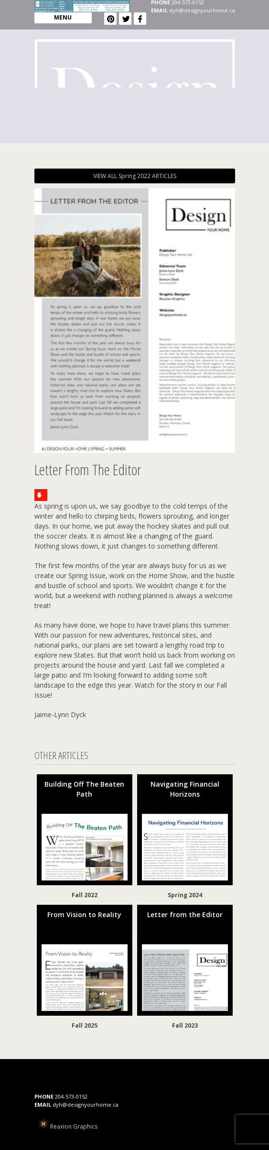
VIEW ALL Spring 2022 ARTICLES (134, 176)
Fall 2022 (84, 895)
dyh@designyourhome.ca (202, 10)
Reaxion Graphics (73, 1126)
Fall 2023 (185, 1025)
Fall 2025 (84, 1025)
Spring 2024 (185, 895)
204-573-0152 (71, 1096)
